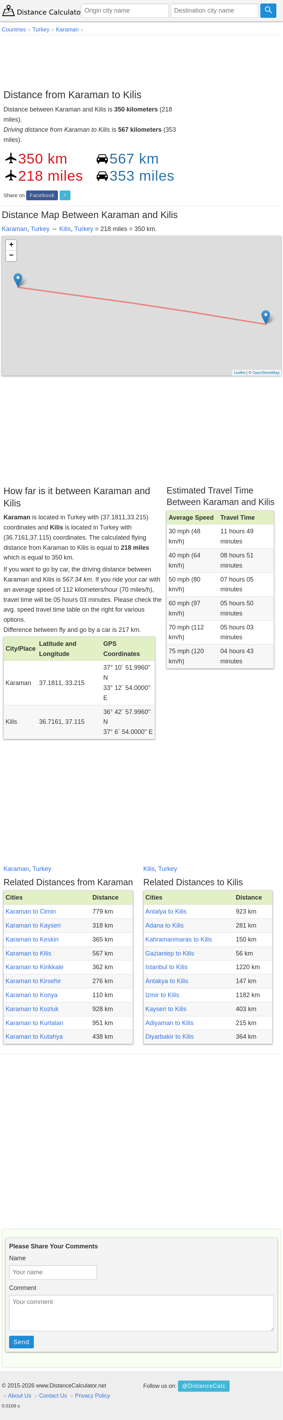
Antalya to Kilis (166, 911)
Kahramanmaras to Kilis (179, 939)
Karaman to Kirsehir (33, 981)
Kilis (65, 228)
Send (22, 1342)
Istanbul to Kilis (167, 967)
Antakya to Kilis (167, 981)
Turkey (40, 228)
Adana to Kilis (165, 925)
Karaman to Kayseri (33, 925)
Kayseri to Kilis (166, 1008)
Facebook (42, 195)
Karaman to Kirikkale (35, 967)
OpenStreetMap (266, 372)
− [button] (11, 256)
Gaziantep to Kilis (170, 953)
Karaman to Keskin (32, 939)
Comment (22, 1287)
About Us (19, 1395)
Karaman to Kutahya (34, 1036)
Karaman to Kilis (28, 953)
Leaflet (239, 372)
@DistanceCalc (204, 1386)
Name (17, 1258)
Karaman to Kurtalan (34, 1022)
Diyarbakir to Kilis (170, 1036)
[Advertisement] (141, 59)
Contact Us (53, 1395)
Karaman (14, 228)
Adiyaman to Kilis (170, 1022)
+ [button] (11, 245)
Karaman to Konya (32, 995)
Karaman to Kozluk (32, 1008)
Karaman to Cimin (31, 911)
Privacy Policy (92, 1395)
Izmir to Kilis (162, 995)
